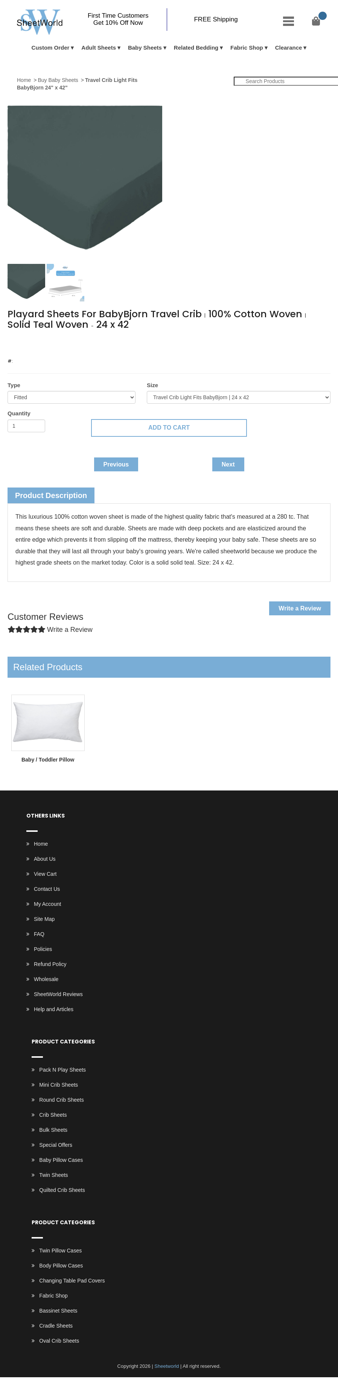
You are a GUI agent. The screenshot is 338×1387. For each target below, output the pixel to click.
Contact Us (47, 889)
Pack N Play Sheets (62, 1070)
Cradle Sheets (56, 1326)
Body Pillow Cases (61, 1266)
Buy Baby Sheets (58, 80)
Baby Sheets (145, 47)
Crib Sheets (53, 1115)
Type (14, 385)
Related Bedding (196, 47)
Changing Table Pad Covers (72, 1281)
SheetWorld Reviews (58, 994)
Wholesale (46, 979)
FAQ (39, 934)
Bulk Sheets (53, 1130)
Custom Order (51, 47)
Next (228, 464)
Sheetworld (166, 1366)
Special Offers (55, 1145)
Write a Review (300, 608)
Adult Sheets (98, 47)
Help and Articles (53, 1009)
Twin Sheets (53, 1175)
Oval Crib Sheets (59, 1341)
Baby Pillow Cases (61, 1160)
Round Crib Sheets (61, 1100)
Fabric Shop (246, 47)
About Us (45, 859)
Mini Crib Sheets (58, 1085)
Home (24, 80)
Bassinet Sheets (58, 1311)
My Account (47, 904)
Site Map (44, 919)
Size (152, 385)
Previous (116, 464)
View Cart (45, 874)
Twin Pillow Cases (60, 1251)
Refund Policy (50, 964)
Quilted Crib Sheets (62, 1190)
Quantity (19, 413)
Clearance (288, 47)
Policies (43, 949)
